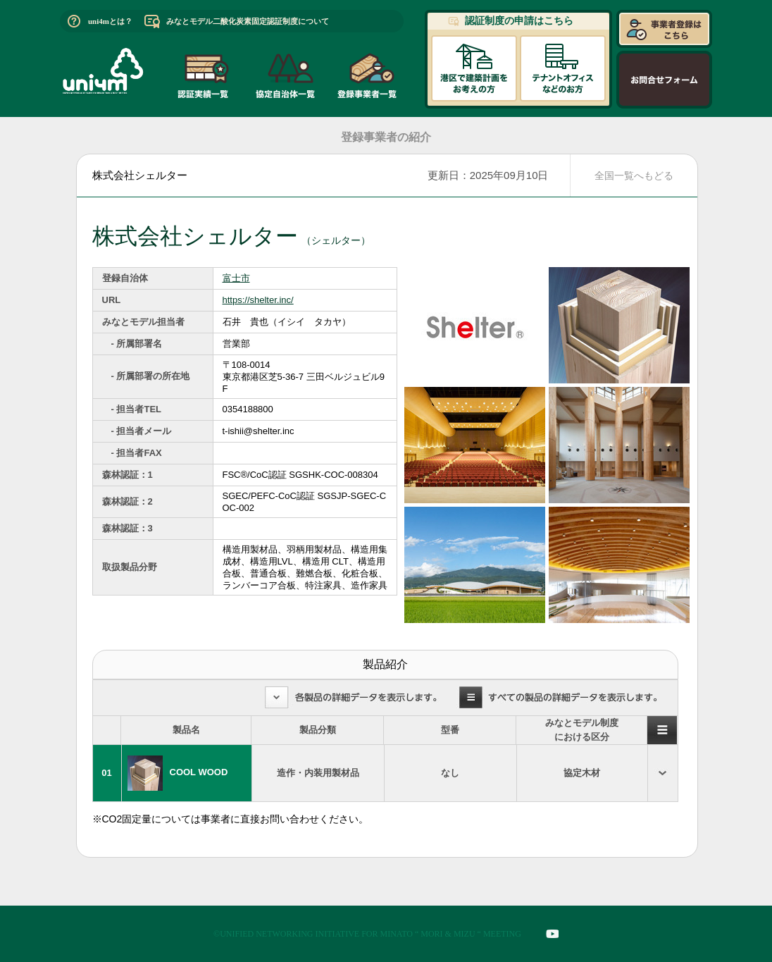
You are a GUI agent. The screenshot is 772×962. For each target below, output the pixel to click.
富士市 (236, 278)
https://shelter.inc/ (258, 300)
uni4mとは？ (110, 21)
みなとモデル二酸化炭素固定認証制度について (247, 21)
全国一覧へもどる (633, 175)
